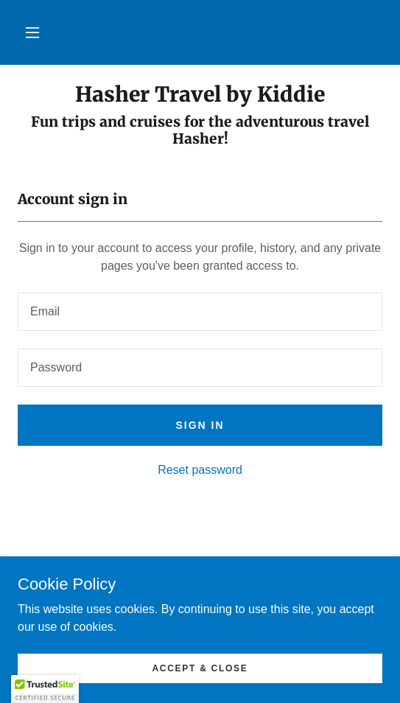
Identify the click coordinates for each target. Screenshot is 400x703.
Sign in (199, 425)
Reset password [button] (200, 470)
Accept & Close (200, 667)
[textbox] (200, 312)
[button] (32, 32)
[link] (200, 95)
